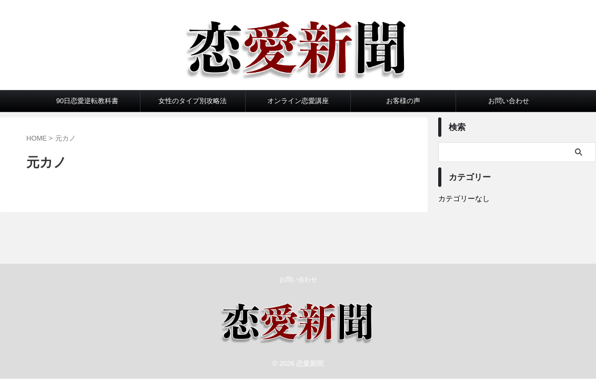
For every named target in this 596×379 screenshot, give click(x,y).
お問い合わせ (508, 101)
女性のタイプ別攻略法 (192, 101)
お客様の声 (403, 101)
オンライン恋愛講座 (298, 101)
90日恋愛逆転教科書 (87, 101)
